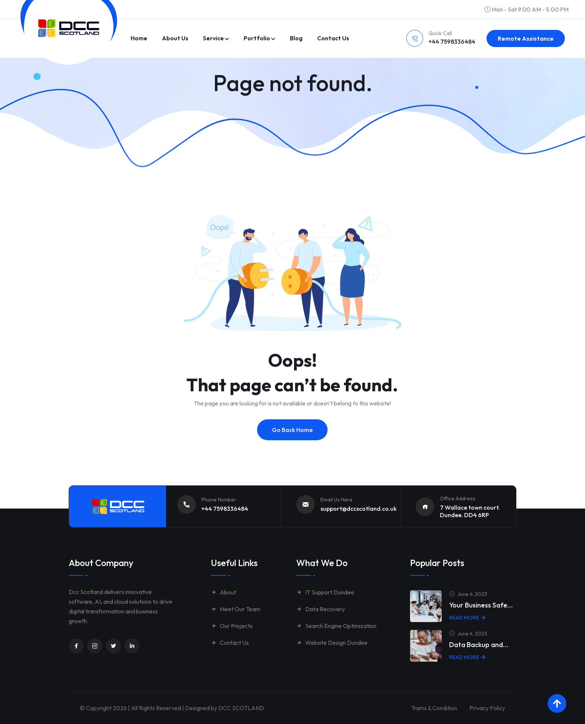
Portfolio (257, 38)
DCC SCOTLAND (241, 708)
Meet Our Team (235, 609)
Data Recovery (320, 609)
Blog (296, 38)
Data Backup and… (478, 644)
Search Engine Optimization (336, 626)
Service (213, 38)
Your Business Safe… (481, 605)
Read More (467, 617)
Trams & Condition (434, 708)
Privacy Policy (487, 708)
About (223, 592)
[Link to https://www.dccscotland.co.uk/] (69, 28)
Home (139, 38)
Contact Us (230, 642)
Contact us (333, 38)
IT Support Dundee (325, 592)
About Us (175, 38)
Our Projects (232, 626)
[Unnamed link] (76, 645)
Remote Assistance (526, 38)
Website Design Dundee (331, 642)
